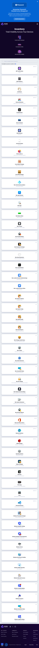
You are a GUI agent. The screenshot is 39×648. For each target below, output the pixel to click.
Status (34, 632)
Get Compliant (25, 632)
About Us (34, 640)
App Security (35, 638)
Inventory (24, 638)
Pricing (34, 636)
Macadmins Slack (15, 636)
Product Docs (35, 634)
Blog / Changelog (15, 632)
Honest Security (3, 636)
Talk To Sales (3, 634)
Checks (24, 636)
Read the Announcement (19, 18)
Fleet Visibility (25, 634)
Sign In (26, 644)
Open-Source (14, 634)
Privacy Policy (31, 644)
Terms (37, 644)
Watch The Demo (4, 632)
